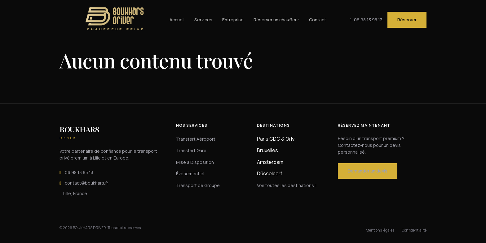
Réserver (407, 19)
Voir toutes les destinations (286, 185)
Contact (317, 20)
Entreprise (233, 20)
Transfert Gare (191, 150)
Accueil (177, 20)
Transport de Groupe (198, 185)
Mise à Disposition (195, 162)
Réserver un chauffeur (276, 20)
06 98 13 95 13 (76, 172)
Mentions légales (380, 230)
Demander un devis (367, 171)
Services (203, 20)
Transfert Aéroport (195, 139)
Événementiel (190, 174)
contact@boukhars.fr (84, 183)
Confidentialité (414, 230)
